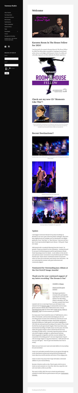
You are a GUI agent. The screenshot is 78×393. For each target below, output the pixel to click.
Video (6, 29)
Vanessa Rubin (11, 6)
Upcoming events (8, 15)
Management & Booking (10, 36)
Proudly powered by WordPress (39, 390)
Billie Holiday (8, 19)
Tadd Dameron (8, 22)
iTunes (62, 284)
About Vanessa (8, 12)
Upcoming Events (37, 309)
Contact (6, 33)
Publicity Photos (8, 26)
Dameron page (45, 306)
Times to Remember (9, 24)
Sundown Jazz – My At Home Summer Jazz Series (11, 39)
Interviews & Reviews (9, 17)
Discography (7, 31)
